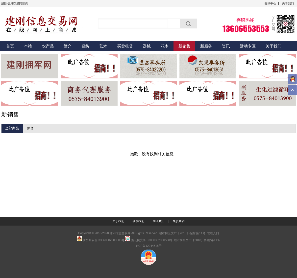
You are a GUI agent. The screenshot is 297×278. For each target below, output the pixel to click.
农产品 (48, 46)
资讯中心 (270, 3)
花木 (165, 46)
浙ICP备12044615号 (148, 246)
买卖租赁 (125, 46)
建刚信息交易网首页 (14, 3)
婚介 (68, 46)
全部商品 (12, 128)
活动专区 (248, 46)
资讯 (226, 46)
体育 (30, 128)
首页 (10, 46)
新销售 (184, 46)
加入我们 (159, 221)
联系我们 (138, 221)
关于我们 (288, 3)
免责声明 (179, 221)
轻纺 (85, 46)
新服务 (206, 46)
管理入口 (213, 233)
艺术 (103, 46)
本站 (28, 46)
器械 (147, 46)
